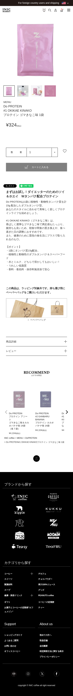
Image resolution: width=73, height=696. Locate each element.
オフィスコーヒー (12, 651)
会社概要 (44, 646)
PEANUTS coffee (46, 595)
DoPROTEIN (31, 438)
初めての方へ (46, 635)
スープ (7, 590)
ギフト (7, 602)
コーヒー (8, 574)
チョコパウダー (45, 579)
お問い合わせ (10, 646)
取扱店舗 (44, 640)
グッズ (41, 590)
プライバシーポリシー (49, 657)
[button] (6, 412)
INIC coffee (9, 438)
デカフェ (42, 574)
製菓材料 (8, 584)
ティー (41, 607)
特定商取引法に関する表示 (52, 651)
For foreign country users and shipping (38, 3)
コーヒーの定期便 (46, 602)
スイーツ (8, 579)
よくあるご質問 (11, 640)
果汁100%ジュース (46, 584)
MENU (20, 438)
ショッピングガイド (13, 635)
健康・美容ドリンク (13, 595)
